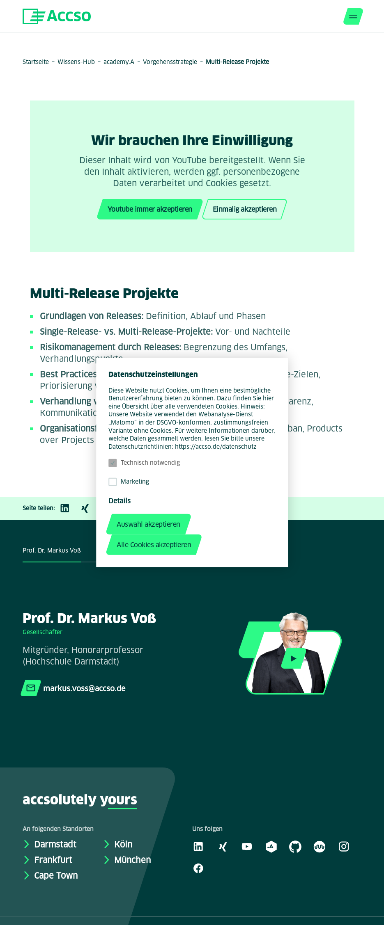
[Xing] (89, 508)
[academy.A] (271, 846)
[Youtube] (247, 846)
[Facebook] (198, 868)
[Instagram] (344, 846)
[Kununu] (319, 846)
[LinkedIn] (69, 508)
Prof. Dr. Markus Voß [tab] (52, 550)
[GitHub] (295, 846)
